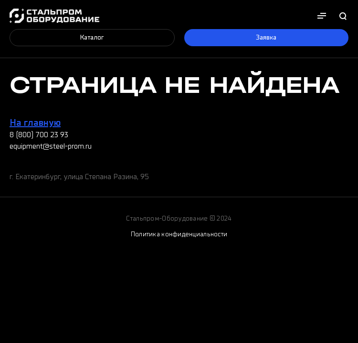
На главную (35, 122)
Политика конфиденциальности (179, 234)
